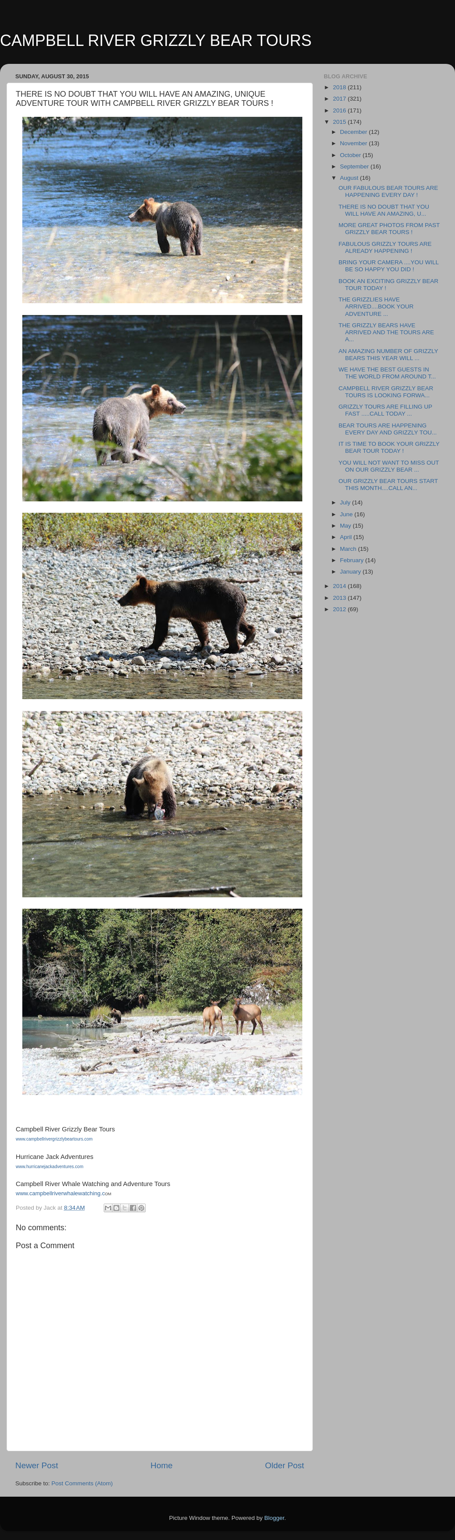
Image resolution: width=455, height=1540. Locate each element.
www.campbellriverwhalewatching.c (60, 1193)
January (351, 571)
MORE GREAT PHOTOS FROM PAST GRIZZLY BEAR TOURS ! (389, 228)
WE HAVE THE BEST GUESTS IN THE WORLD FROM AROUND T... (387, 373)
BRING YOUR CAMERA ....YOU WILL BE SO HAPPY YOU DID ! (389, 266)
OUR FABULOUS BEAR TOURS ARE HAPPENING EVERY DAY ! (388, 191)
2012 (340, 609)
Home (161, 1465)
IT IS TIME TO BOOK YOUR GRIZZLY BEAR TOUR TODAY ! (389, 447)
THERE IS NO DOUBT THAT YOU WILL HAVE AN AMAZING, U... (384, 210)
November (354, 143)
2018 (340, 87)
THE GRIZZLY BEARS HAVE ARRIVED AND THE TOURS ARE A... (386, 332)
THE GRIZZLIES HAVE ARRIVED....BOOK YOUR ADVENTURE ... (376, 306)
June (347, 514)
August (350, 178)
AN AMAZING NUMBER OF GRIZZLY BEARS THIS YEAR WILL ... (388, 354)
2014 (340, 586)
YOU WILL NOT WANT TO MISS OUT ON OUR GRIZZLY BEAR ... (389, 466)
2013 (340, 598)
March (349, 549)
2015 (340, 122)
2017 (340, 98)
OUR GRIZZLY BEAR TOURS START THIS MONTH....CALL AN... (388, 484)
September (355, 166)
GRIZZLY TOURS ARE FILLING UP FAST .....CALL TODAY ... (385, 410)
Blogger (274, 1518)
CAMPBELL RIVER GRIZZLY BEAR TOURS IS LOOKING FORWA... (386, 392)
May (346, 525)
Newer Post (36, 1465)
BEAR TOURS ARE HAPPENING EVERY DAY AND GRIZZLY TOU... (388, 429)
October (351, 155)
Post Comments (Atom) (82, 1483)
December (354, 132)
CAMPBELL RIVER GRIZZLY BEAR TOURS (156, 40)
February (352, 560)
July (346, 502)
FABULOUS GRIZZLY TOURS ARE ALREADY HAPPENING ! (385, 247)
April (347, 537)
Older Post (284, 1465)
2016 (340, 110)
